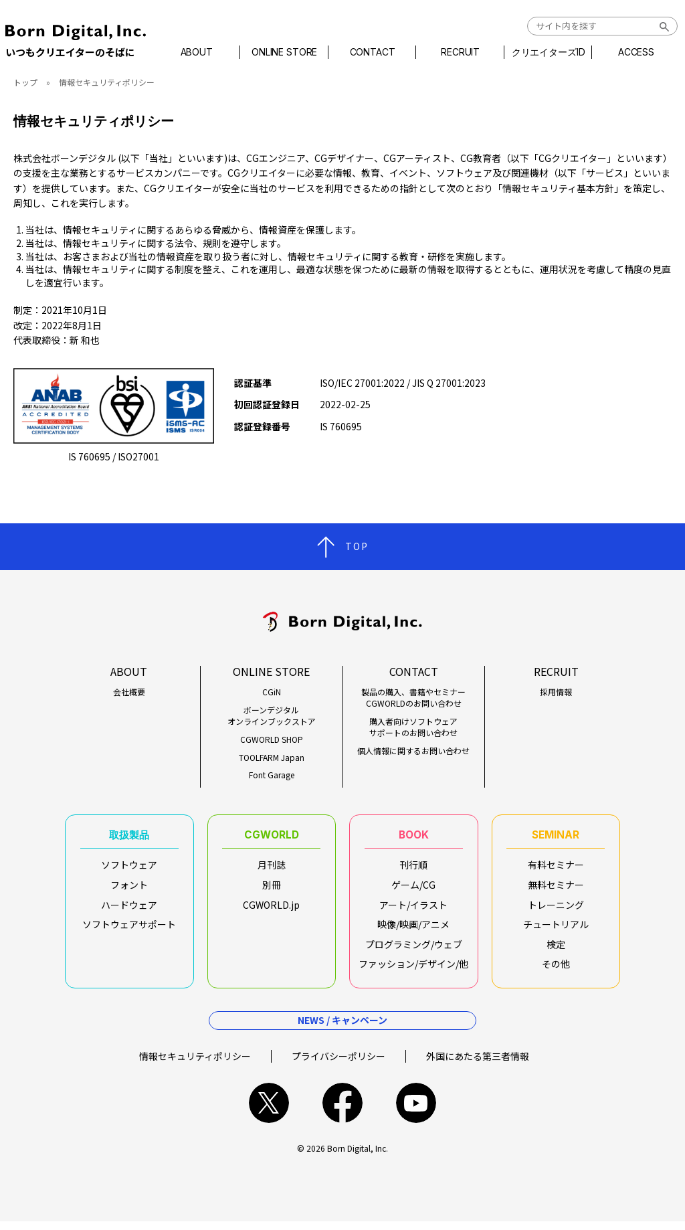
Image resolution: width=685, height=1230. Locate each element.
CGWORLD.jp (271, 908)
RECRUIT (458, 52)
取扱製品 (129, 837)
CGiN (271, 692)
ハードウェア (129, 908)
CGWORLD (271, 837)
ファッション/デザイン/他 (413, 968)
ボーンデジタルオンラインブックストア (271, 716)
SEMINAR (556, 837)
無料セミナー (556, 889)
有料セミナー (556, 869)
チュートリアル (556, 929)
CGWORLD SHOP (271, 739)
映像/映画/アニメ (413, 929)
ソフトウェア (129, 869)
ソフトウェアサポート (129, 929)
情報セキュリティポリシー (195, 1064)
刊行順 (413, 869)
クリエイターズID (544, 52)
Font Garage (271, 775)
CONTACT (373, 52)
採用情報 (556, 692)
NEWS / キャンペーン (342, 1028)
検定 (556, 949)
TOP (357, 546)
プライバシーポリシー (338, 1064)
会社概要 (129, 692)
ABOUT (203, 52)
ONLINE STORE (288, 52)
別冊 (271, 889)
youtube (416, 1111)
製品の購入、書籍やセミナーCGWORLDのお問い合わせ (413, 698)
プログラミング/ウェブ (413, 949)
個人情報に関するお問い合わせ (413, 750)
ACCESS (629, 52)
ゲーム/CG (413, 889)
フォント (129, 889)
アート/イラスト (413, 908)
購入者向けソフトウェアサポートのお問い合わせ (413, 727)
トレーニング (556, 908)
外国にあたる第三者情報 (477, 1064)
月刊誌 (272, 869)
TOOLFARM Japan (271, 757)
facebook (342, 1111)
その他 (556, 968)
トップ (25, 82)
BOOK (413, 837)
